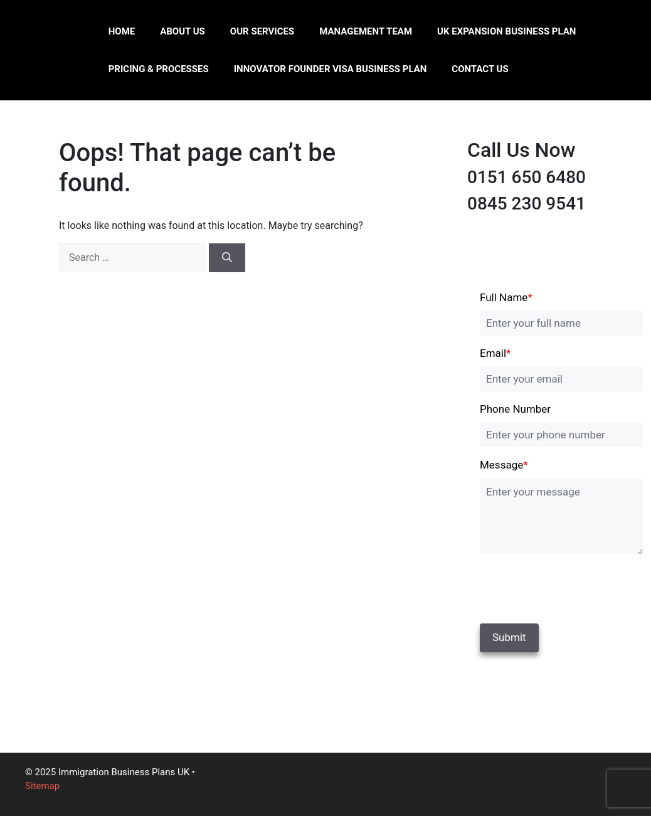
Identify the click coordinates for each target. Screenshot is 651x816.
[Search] (227, 257)
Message (504, 464)
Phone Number (515, 409)
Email (495, 353)
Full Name (506, 297)
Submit (509, 637)
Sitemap (42, 786)
